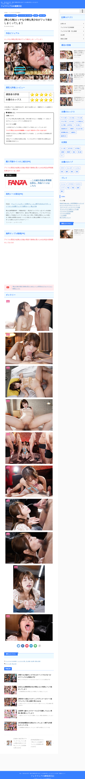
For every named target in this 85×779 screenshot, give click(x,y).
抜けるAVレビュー (64, 214)
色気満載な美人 (65, 132)
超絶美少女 (63, 136)
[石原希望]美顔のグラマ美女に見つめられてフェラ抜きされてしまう (79, 99)
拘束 (73, 187)
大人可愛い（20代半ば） (67, 125)
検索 (82, 11)
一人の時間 (63, 212)
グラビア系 (63, 121)
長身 (77, 171)
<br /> (29, 263)
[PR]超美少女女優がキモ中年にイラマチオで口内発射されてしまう (79, 228)
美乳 (72, 171)
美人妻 (79, 152)
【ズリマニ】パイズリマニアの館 (68, 203)
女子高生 (77, 148)
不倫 (68, 187)
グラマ (62, 168)
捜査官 (68, 152)
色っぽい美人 (79, 128)
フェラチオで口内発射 (11, 660)
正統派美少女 (64, 128)
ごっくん (63, 184)
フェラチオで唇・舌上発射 (23, 660)
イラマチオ (70, 184)
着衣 (83, 187)
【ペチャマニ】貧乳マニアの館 (68, 206)
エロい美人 (72, 117)
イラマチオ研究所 (64, 210)
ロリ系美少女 (79, 121)
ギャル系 (79, 117)
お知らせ (63, 23)
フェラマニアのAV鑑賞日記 (11, 6)
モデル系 (71, 121)
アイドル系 (8, 662)
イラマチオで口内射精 (66, 208)
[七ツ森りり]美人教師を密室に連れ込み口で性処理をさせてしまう (79, 76)
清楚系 (71, 128)
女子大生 (70, 148)
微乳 (67, 171)
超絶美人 (73, 132)
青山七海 (14, 662)
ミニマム (77, 168)
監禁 (78, 187)
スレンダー (69, 168)
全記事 (32, 660)
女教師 (62, 152)
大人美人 (78, 125)
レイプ (62, 187)
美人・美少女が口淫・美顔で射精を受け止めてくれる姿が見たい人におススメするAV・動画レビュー (42, 771)
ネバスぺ (78, 184)
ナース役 (63, 148)
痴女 (74, 152)
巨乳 (62, 171)
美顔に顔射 (37, 660)
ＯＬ (62, 155)
